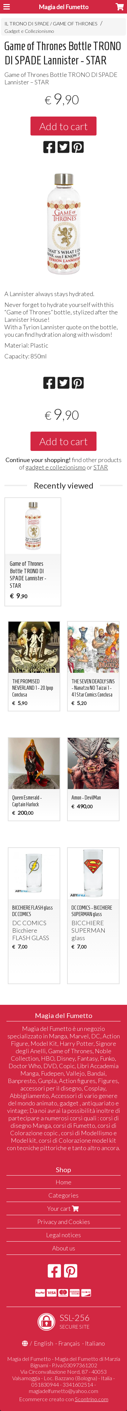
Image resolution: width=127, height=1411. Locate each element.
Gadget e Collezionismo (29, 31)
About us (63, 1248)
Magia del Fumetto (63, 7)
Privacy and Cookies (63, 1221)
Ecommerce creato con (63, 1399)
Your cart (63, 1208)
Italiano (95, 1343)
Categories (63, 1195)
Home (63, 1182)
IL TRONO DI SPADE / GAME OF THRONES (51, 23)
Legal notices (63, 1235)
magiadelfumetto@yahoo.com (63, 1391)
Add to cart (63, 126)
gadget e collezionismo (55, 467)
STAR (100, 467)
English (43, 1343)
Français (69, 1343)
